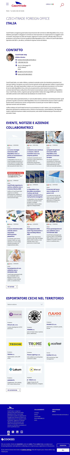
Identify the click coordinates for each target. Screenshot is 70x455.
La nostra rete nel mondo (17, 11)
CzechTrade (37, 416)
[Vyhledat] (62, 5)
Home (7, 11)
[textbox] (25, 304)
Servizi (36, 414)
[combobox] (25, 304)
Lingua (49, 4)
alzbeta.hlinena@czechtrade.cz (27, 60)
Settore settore (12, 304)
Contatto (36, 412)
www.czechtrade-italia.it (25, 74)
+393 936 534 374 (23, 62)
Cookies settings (26, 450)
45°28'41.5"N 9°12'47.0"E (25, 72)
